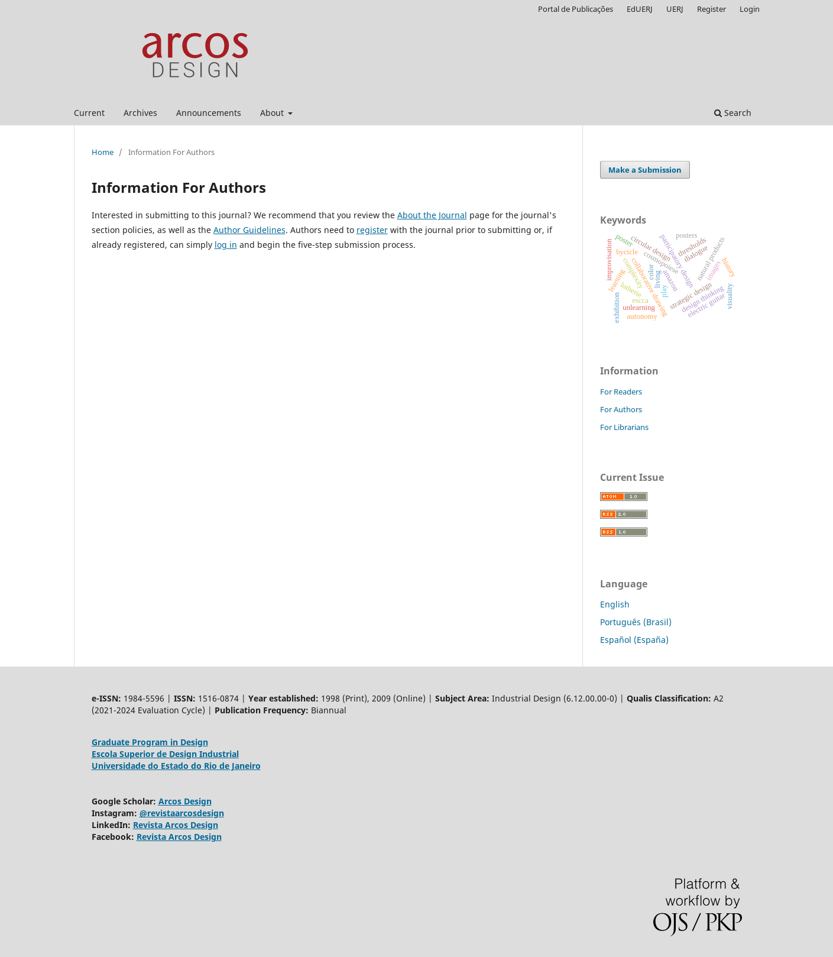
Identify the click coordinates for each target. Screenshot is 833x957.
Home (103, 152)
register (372, 229)
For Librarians (624, 427)
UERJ (674, 9)
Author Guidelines (249, 229)
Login (750, 9)
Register (711, 9)
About (273, 112)
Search (732, 112)
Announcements (208, 112)
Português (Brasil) (636, 622)
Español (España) (634, 639)
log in (226, 244)
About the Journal (432, 215)
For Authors (621, 409)
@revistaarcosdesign (182, 813)
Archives (140, 112)
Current (89, 112)
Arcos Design (185, 801)
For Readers (621, 391)
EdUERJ (640, 9)
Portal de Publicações (575, 9)
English (615, 604)
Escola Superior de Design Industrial (165, 753)
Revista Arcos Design (175, 824)
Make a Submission (645, 169)
